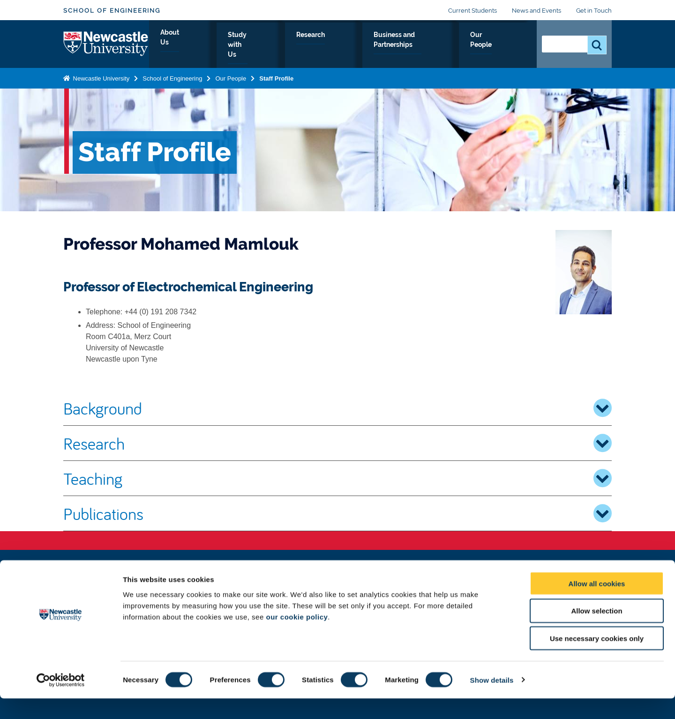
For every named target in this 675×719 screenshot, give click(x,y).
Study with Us (281, 45)
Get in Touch (594, 10)
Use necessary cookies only (597, 659)
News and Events (536, 10)
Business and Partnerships (418, 45)
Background (337, 408)
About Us (224, 45)
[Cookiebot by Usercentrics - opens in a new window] (61, 701)
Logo (106, 43)
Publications (337, 513)
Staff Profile (276, 76)
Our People (501, 45)
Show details (492, 700)
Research (339, 45)
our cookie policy (297, 637)
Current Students (472, 10)
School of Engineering (111, 10)
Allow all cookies (597, 604)
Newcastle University (100, 76)
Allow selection (596, 632)
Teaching (337, 478)
